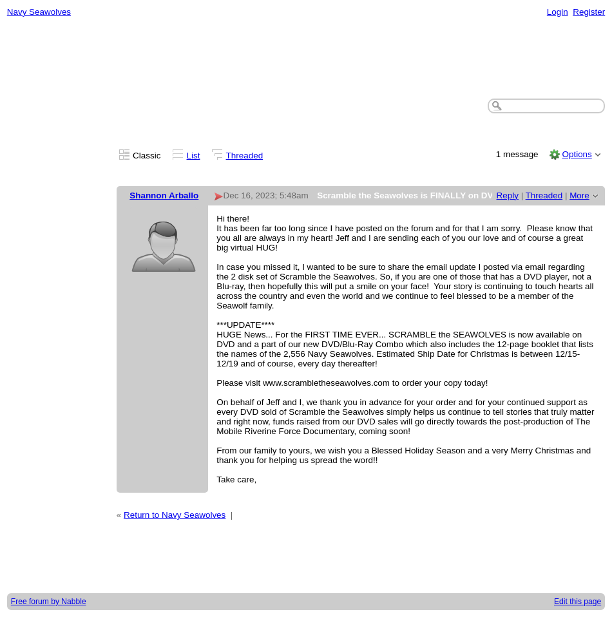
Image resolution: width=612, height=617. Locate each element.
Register (589, 12)
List (193, 155)
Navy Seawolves (39, 12)
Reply (508, 195)
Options (576, 154)
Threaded (244, 155)
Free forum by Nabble (48, 601)
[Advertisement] (306, 59)
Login (557, 12)
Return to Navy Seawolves (174, 515)
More (579, 195)
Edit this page (577, 601)
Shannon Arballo (163, 195)
